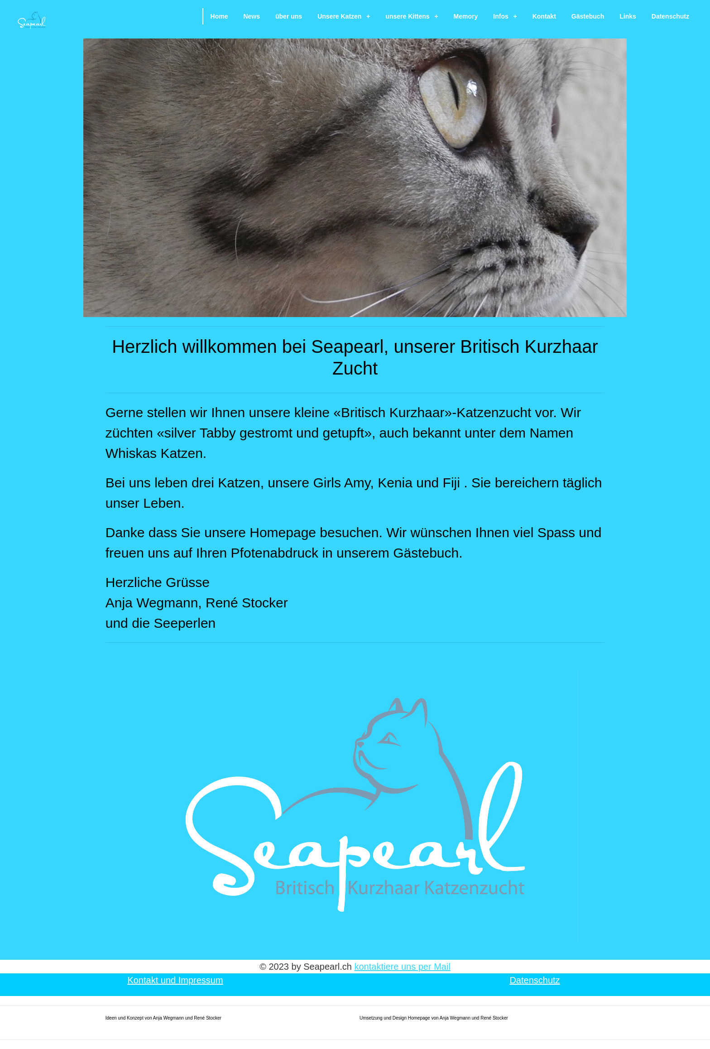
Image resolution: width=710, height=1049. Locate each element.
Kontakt (544, 16)
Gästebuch (587, 16)
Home (219, 16)
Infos (505, 16)
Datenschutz (670, 16)
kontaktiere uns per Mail (403, 967)
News (251, 16)
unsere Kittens (411, 16)
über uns (288, 16)
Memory (466, 16)
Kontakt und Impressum (175, 980)
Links (627, 16)
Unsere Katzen (343, 16)
